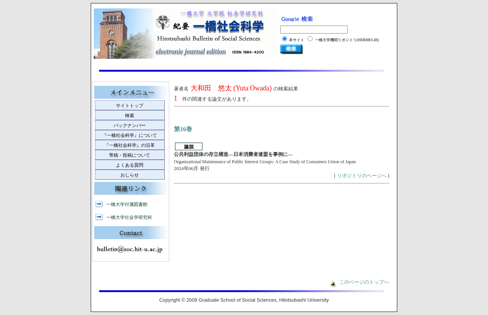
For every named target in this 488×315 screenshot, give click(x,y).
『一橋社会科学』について (129, 135)
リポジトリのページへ (362, 175)
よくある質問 (129, 165)
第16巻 (183, 129)
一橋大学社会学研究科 (129, 217)
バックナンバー (130, 125)
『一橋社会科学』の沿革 (129, 145)
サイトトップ (129, 105)
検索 (129, 115)
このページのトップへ (364, 282)
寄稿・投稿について (129, 155)
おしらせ (129, 175)
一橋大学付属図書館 (127, 204)
